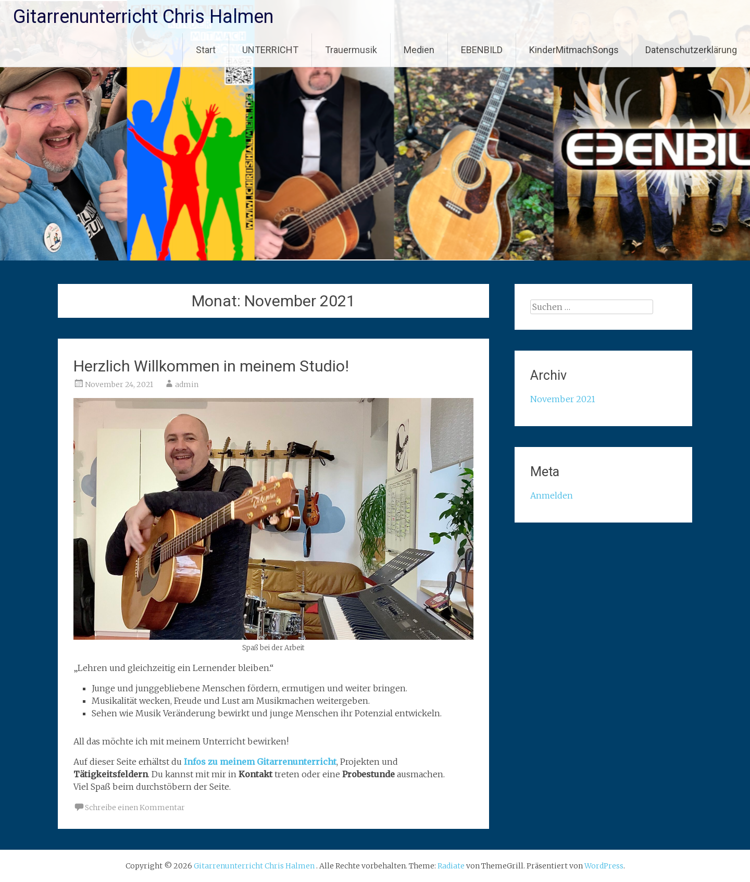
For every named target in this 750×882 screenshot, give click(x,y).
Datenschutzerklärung (691, 49)
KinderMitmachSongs (574, 49)
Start (206, 49)
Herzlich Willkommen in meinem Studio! (211, 366)
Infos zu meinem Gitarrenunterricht (260, 761)
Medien (419, 49)
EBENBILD (482, 49)
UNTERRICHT (270, 49)
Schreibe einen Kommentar (135, 807)
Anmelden (551, 495)
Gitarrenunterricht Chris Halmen (143, 17)
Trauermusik (351, 49)
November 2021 (562, 399)
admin (186, 384)
